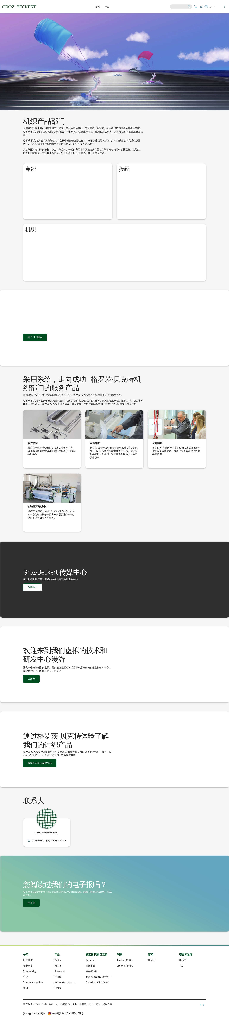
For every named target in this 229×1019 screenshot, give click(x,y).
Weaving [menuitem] (58, 965)
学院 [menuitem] (119, 954)
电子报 (31, 902)
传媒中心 (32, 587)
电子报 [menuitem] (151, 960)
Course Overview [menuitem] (125, 965)
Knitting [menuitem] (58, 960)
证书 (91, 1004)
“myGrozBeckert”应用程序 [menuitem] (98, 976)
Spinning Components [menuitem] (64, 982)
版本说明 (53, 1004)
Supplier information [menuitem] (33, 982)
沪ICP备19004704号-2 (34, 1013)
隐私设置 (107, 1004)
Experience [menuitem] (91, 960)
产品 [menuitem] (57, 954)
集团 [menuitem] (25, 987)
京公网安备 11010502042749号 (65, 1014)
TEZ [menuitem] (181, 965)
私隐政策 (65, 1004)
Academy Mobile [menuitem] (125, 960)
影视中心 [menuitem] (90, 965)
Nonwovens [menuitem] (59, 971)
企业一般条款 (79, 1004)
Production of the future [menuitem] (97, 982)
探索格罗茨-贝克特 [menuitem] (96, 954)
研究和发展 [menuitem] (185, 954)
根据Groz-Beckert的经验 (40, 763)
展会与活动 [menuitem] (91, 971)
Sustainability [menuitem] (29, 971)
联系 (98, 1004)
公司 (97, 6)
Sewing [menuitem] (57, 987)
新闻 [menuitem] (150, 954)
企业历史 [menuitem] (28, 965)
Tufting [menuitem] (57, 976)
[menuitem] (195, 6)
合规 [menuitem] (25, 976)
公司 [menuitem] (25, 954)
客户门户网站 (35, 337)
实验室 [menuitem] (182, 960)
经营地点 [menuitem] (28, 960)
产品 (107, 6)
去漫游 (31, 678)
